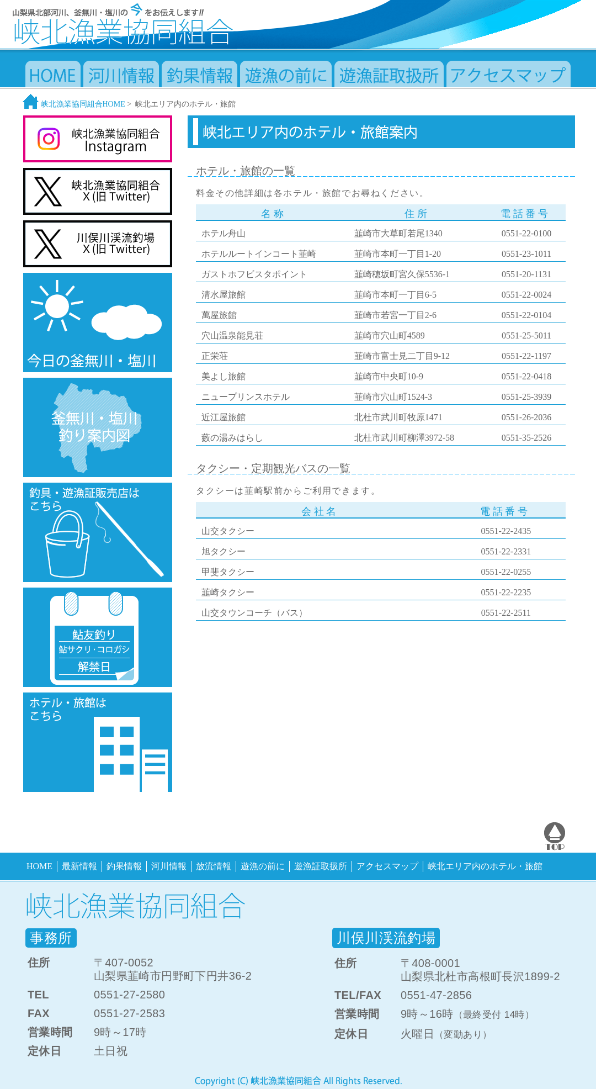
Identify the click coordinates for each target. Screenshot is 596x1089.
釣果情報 (124, 866)
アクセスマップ (387, 866)
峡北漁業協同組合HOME (74, 104)
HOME (39, 866)
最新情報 (79, 866)
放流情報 (213, 866)
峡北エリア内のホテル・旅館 (485, 866)
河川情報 (169, 866)
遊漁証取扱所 (320, 866)
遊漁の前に (263, 866)
